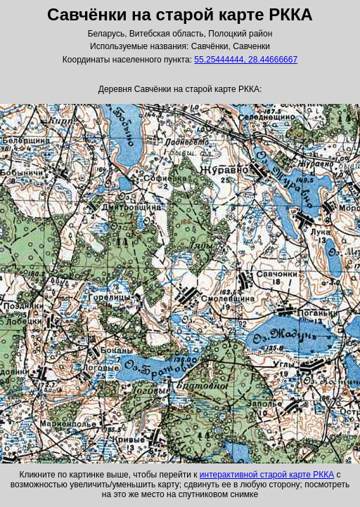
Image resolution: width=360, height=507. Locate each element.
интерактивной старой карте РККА (267, 475)
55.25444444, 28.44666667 (245, 60)
